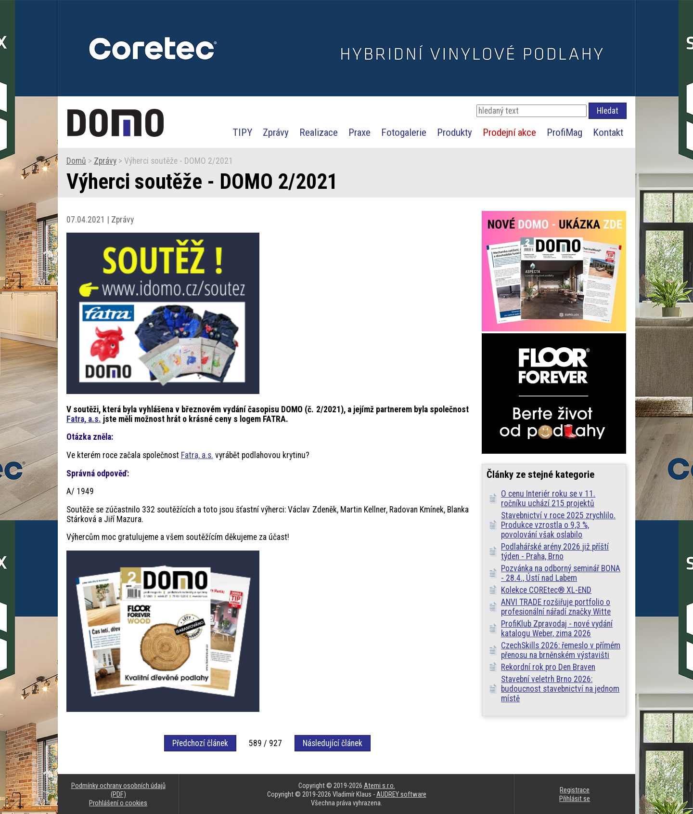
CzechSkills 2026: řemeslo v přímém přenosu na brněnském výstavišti (560, 650)
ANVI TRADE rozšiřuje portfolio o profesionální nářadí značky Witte (556, 607)
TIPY (242, 132)
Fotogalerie (403, 132)
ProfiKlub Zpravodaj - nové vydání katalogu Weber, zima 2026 (557, 628)
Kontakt (608, 132)
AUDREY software (401, 794)
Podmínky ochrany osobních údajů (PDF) (118, 790)
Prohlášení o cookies (118, 803)
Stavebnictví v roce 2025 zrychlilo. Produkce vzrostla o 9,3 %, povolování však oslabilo (558, 525)
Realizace (318, 132)
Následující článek (332, 743)
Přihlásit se (574, 798)
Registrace (575, 790)
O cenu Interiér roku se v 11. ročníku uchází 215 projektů (548, 498)
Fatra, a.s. (83, 419)
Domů (76, 161)
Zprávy (276, 132)
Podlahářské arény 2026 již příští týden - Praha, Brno (555, 551)
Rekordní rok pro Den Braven (548, 667)
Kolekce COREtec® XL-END (546, 590)
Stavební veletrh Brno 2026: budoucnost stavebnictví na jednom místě (560, 688)
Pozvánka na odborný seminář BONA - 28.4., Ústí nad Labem (560, 573)
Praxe (359, 132)
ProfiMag (564, 132)
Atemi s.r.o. (379, 785)
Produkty (454, 132)
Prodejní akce (509, 132)
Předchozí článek (200, 743)
